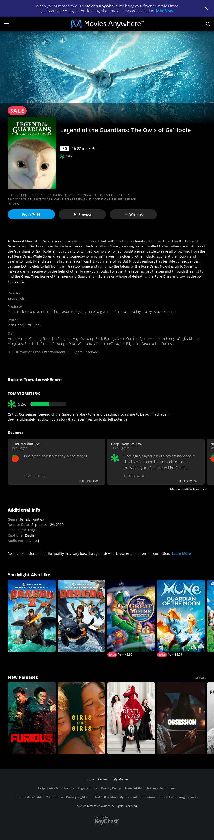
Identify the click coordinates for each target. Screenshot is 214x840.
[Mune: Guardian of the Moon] (181, 618)
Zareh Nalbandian (21, 311)
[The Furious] (32, 718)
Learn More (181, 553)
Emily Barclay (105, 338)
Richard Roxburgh (53, 343)
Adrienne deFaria (105, 343)
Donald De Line (47, 311)
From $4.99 (31, 214)
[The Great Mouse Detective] (131, 618)
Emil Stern (33, 325)
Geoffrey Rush (39, 338)
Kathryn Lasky (141, 311)
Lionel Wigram (97, 311)
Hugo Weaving (83, 338)
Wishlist (133, 214)
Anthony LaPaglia (174, 338)
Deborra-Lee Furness (158, 343)
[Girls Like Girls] (81, 718)
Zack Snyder (17, 298)
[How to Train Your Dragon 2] (32, 616)
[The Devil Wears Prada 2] (131, 718)
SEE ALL (200, 678)
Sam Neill (32, 343)
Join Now (164, 10)
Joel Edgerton (130, 343)
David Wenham (80, 343)
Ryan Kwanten (149, 338)
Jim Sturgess (61, 338)
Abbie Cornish (127, 338)
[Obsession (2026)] (181, 718)
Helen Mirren (17, 338)
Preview (82, 214)
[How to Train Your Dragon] (81, 616)
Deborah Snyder (73, 311)
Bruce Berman (164, 311)
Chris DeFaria (119, 311)
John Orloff (15, 325)
